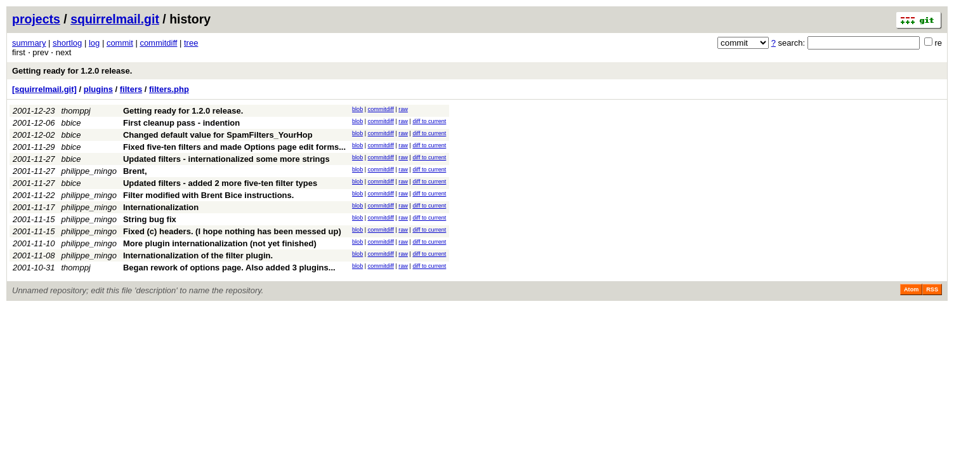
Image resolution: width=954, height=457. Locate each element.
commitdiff (158, 43)
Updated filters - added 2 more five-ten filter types (220, 183)
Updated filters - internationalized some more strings (226, 159)
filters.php (169, 89)
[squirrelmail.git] (44, 89)
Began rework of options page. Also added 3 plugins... (229, 267)
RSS (932, 289)
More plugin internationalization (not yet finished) (220, 243)
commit (120, 43)
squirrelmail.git (114, 19)
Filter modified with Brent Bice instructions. (208, 195)
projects (36, 19)
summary (29, 43)
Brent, (135, 171)
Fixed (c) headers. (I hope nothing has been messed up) (232, 231)
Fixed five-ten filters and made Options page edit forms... (234, 147)
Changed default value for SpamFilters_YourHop (218, 135)
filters (131, 89)
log (94, 43)
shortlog (67, 43)
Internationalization (161, 207)
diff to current (429, 121)
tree (191, 43)
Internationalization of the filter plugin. (198, 255)
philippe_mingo (89, 171)
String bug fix (149, 219)
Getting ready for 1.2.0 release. (72, 71)
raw (403, 109)
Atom (911, 289)
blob (357, 109)
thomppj (76, 111)
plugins (98, 89)
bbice (71, 123)
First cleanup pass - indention (181, 123)
